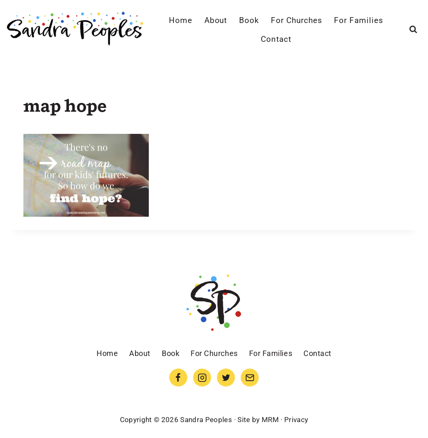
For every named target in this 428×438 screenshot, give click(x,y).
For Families (358, 20)
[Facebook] (178, 378)
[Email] (250, 378)
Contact (276, 39)
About (215, 20)
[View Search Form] (413, 29)
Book (249, 20)
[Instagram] (202, 378)
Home (180, 20)
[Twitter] (226, 378)
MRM (270, 419)
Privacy (296, 419)
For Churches (296, 20)
